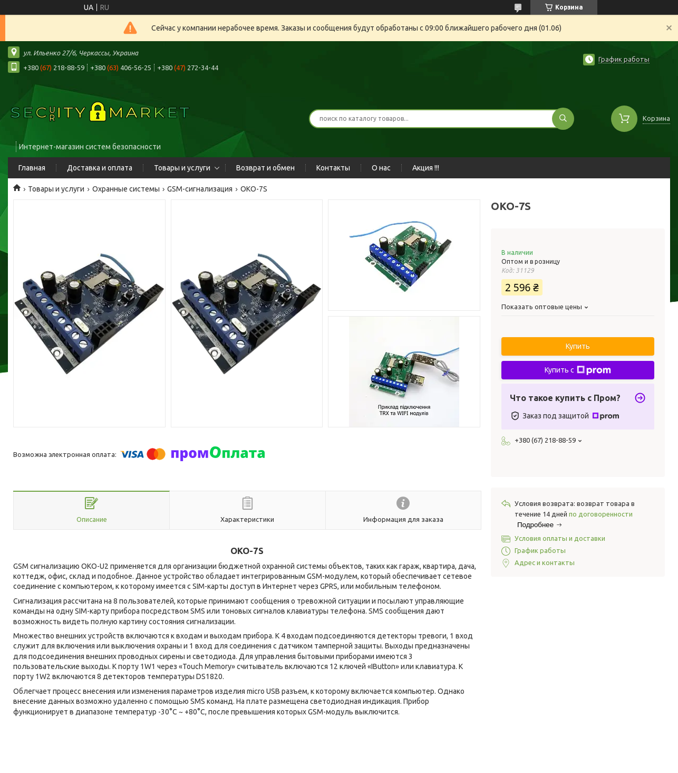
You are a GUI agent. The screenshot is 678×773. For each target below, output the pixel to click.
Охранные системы (126, 189)
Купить (578, 346)
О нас (381, 167)
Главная (31, 167)
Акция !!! (425, 167)
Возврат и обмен (265, 167)
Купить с (578, 370)
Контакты (333, 167)
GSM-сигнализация (200, 189)
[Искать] (563, 119)
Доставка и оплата (99, 167)
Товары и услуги (182, 167)
